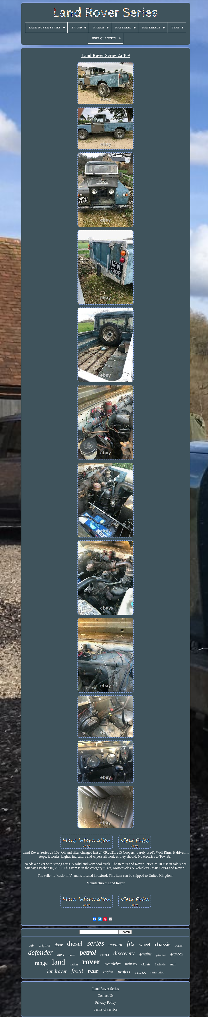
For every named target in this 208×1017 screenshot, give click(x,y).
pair (31, 945)
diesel (75, 943)
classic (146, 964)
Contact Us (106, 995)
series (95, 943)
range (41, 963)
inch (173, 964)
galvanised (161, 955)
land (58, 962)
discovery (124, 953)
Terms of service (105, 1009)
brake (72, 955)
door (59, 945)
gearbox (176, 954)
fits (131, 943)
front (77, 970)
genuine (145, 954)
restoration (157, 972)
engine (108, 972)
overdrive (113, 963)
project (124, 971)
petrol (88, 952)
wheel (144, 944)
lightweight (140, 973)
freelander (160, 964)
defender (40, 952)
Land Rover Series (105, 989)
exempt (115, 944)
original (44, 945)
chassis (162, 944)
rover (91, 961)
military (131, 964)
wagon (178, 945)
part (60, 955)
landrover (57, 971)
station (73, 964)
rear (93, 970)
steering (104, 954)
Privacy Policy (105, 1002)
